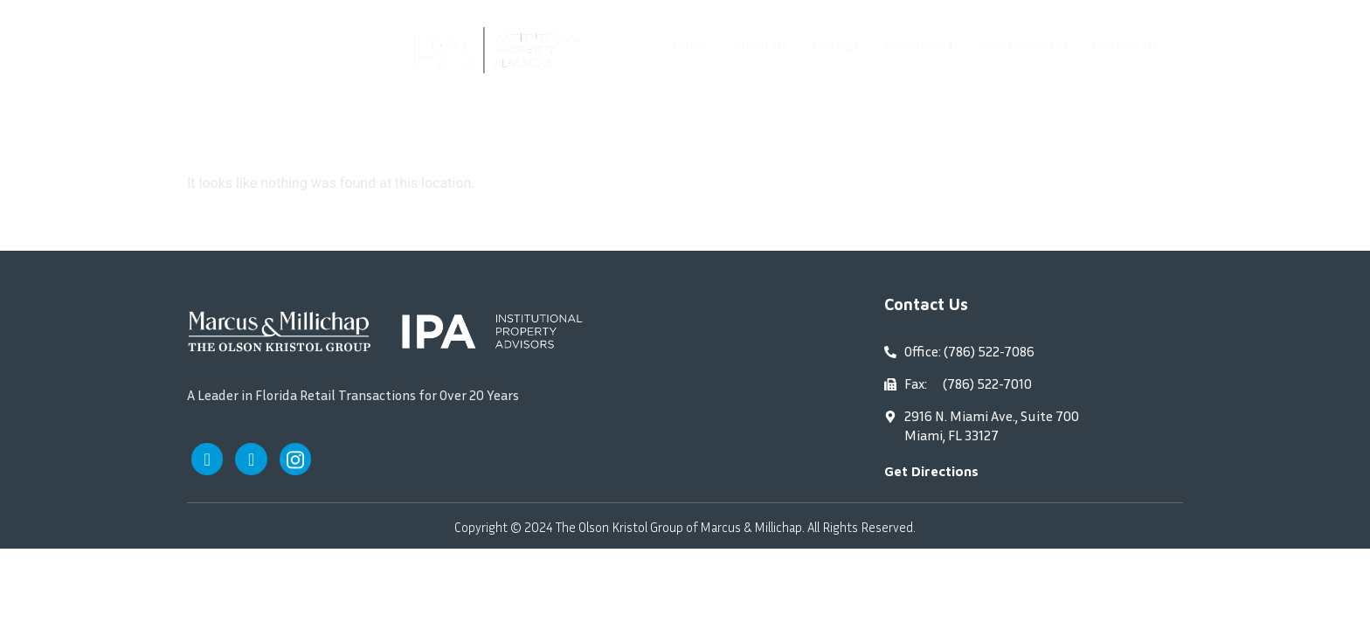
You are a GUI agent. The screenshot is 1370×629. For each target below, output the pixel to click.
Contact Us (1120, 45)
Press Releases (1018, 45)
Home (674, 45)
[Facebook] (208, 459)
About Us (746, 45)
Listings (824, 45)
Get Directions (931, 471)
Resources (911, 45)
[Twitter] (253, 459)
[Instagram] (298, 459)
